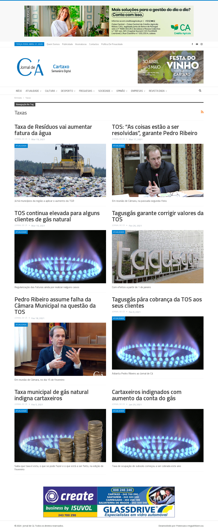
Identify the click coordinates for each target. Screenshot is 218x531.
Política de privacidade (112, 44)
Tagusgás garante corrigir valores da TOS (158, 216)
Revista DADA (157, 91)
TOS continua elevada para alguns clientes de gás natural (57, 216)
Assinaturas (81, 44)
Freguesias (85, 91)
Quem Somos (53, 44)
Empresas (137, 91)
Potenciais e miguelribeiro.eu (190, 525)
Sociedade (104, 91)
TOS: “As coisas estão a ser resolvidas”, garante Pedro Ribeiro (154, 129)
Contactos (94, 44)
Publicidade (67, 44)
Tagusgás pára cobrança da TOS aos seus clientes (157, 302)
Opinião (120, 91)
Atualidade (32, 91)
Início (19, 91)
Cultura (50, 91)
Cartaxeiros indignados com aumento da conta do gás (147, 395)
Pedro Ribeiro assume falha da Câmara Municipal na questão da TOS (55, 305)
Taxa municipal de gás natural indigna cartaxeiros (51, 395)
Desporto (67, 91)
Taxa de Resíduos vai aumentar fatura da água (53, 129)
